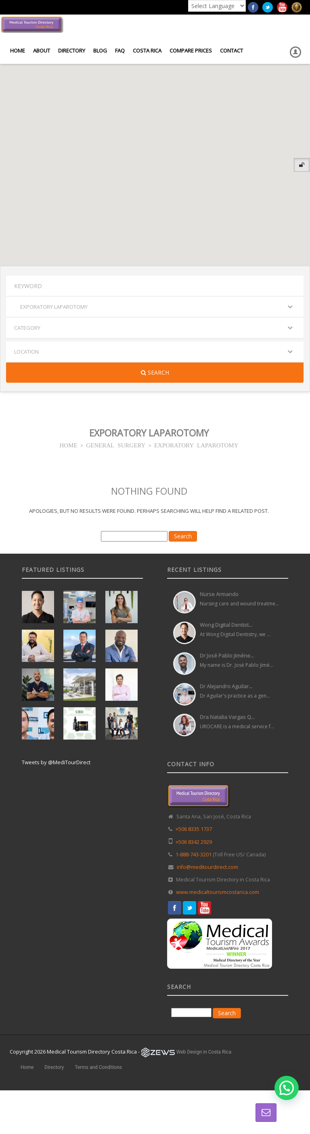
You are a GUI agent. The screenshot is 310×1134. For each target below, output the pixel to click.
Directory (71, 50)
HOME (68, 445)
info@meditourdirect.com (207, 867)
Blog (100, 50)
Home (17, 50)
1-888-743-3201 (194, 854)
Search (155, 372)
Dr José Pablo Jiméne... (227, 655)
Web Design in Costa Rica (203, 1052)
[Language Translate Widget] (217, 6)
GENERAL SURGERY (115, 445)
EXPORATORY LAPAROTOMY (196, 445)
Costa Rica (147, 50)
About (41, 50)
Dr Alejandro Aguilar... (226, 686)
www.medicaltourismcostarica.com (217, 892)
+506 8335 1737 (194, 829)
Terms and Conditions (98, 1067)
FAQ (120, 50)
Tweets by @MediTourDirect (56, 762)
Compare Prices (191, 50)
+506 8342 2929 (194, 842)
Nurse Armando (219, 594)
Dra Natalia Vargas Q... (227, 717)
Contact (231, 50)
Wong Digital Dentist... (226, 624)
